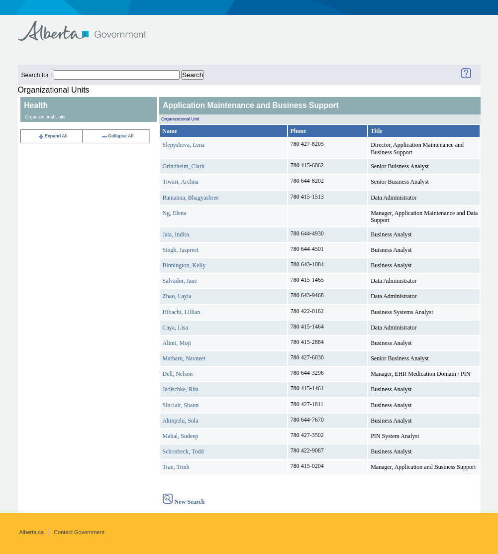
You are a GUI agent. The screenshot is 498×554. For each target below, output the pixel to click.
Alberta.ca (31, 532)
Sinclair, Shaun (181, 405)
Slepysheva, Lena (184, 144)
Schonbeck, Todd (183, 451)
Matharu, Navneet (184, 358)
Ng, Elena (175, 213)
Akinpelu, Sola (181, 420)
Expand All (53, 135)
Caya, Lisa (175, 327)
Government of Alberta (90, 26)
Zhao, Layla (177, 296)
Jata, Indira (176, 234)
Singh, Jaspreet (181, 249)
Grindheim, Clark (184, 166)
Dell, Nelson (178, 373)
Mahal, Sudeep (181, 436)
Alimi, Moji (177, 342)
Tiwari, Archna (181, 181)
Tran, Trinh (176, 466)
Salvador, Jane (180, 280)
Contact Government (79, 532)
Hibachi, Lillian (181, 312)
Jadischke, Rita (181, 389)
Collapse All (117, 135)
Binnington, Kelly (184, 265)
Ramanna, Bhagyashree (191, 197)
